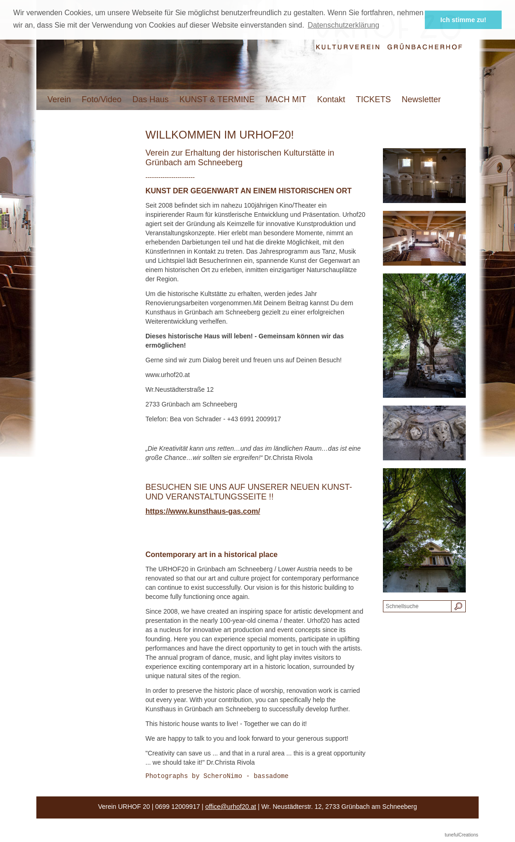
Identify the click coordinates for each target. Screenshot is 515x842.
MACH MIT (286, 99)
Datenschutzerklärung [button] (343, 25)
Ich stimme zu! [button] (463, 19)
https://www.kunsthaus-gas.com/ (202, 511)
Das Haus (150, 99)
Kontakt (331, 99)
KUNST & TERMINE (217, 99)
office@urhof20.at (230, 808)
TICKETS (373, 99)
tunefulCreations (461, 836)
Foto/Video (101, 99)
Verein (59, 99)
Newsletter (421, 99)
